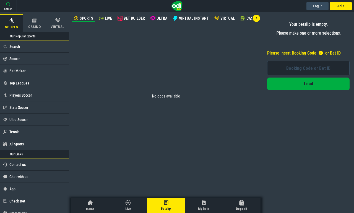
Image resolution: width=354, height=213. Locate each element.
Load (308, 83)
